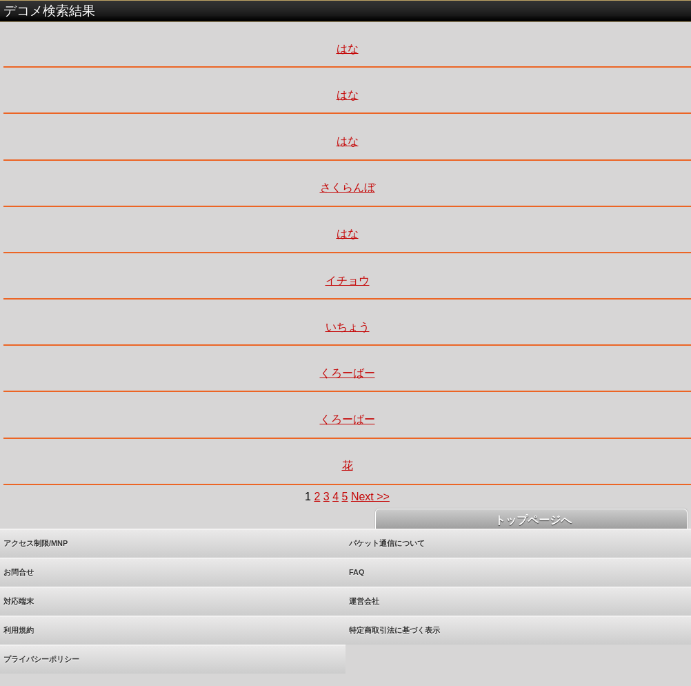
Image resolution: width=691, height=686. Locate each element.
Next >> (370, 496)
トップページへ (531, 520)
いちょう (348, 327)
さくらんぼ (347, 187)
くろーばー (347, 373)
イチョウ (348, 280)
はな (348, 49)
